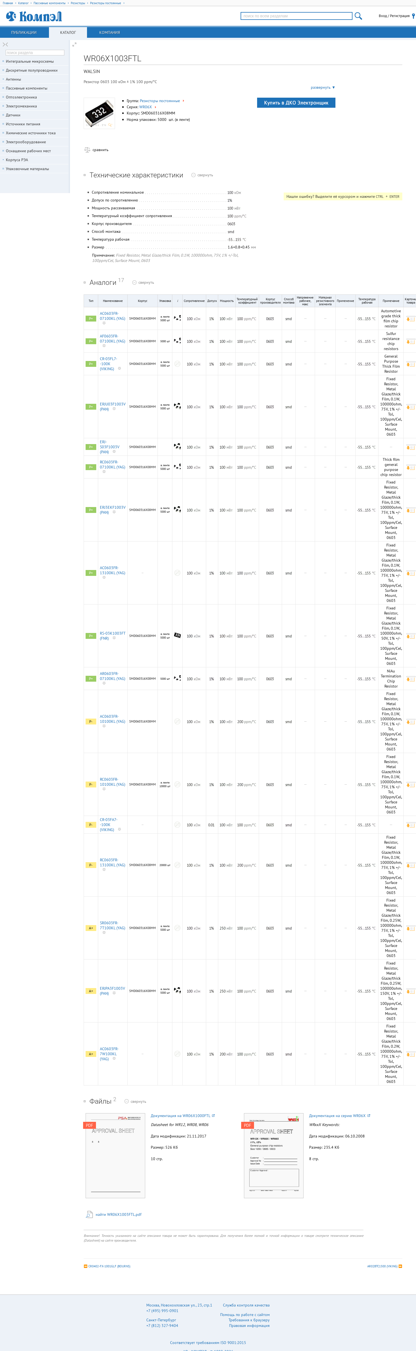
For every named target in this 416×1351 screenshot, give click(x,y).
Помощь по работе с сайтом (245, 1314)
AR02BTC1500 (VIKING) (382, 1266)
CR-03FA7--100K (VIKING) (108, 824)
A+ (91, 928)
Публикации (24, 32)
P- (91, 721)
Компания (109, 32)
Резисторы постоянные (162, 100)
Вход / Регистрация (394, 15)
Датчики (13, 115)
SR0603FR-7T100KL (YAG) (112, 925)
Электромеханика (21, 106)
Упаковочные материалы (27, 168)
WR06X (148, 106)
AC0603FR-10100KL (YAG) (112, 719)
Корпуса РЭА (17, 159)
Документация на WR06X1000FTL (183, 1115)
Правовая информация (249, 1325)
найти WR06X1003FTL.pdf (118, 1214)
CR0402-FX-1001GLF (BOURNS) (109, 1266)
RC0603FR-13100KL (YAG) (112, 862)
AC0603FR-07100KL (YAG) (112, 316)
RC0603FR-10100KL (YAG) (112, 782)
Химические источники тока (31, 132)
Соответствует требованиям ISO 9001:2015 (208, 1342)
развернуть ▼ (323, 87)
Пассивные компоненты (26, 88)
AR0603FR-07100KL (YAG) (112, 676)
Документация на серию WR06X (339, 1115)
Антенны (13, 79)
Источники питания (23, 123)
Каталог (68, 32)
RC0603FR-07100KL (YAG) (112, 464)
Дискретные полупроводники (32, 70)
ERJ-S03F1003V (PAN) (109, 446)
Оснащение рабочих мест (28, 150)
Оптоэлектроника (21, 97)
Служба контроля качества (246, 1305)
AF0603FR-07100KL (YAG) (112, 339)
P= (91, 318)
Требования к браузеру (249, 1319)
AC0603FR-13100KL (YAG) (112, 570)
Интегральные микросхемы (30, 61)
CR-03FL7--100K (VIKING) (108, 363)
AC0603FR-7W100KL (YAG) (109, 1053)
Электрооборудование (26, 141)
